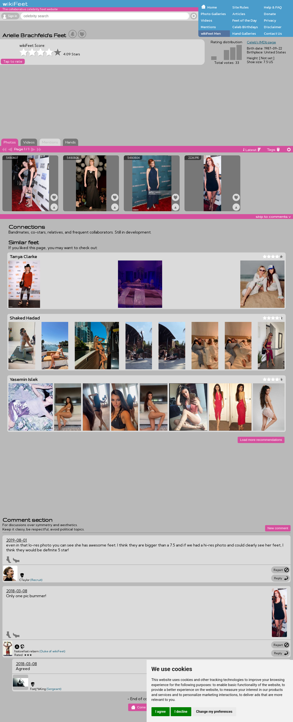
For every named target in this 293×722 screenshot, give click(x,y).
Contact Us (273, 33)
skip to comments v (273, 216)
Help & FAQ (273, 7)
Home (212, 7)
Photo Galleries (213, 14)
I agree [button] (160, 712)
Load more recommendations (261, 440)
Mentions (208, 27)
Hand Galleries (244, 33)
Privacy (270, 20)
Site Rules (240, 7)
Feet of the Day (244, 20)
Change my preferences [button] (214, 712)
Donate (270, 14)
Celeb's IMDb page (261, 42)
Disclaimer (272, 27)
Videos (206, 20)
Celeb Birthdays (245, 27)
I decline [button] (181, 712)
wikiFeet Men (211, 33)
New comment (278, 528)
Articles (238, 14)
